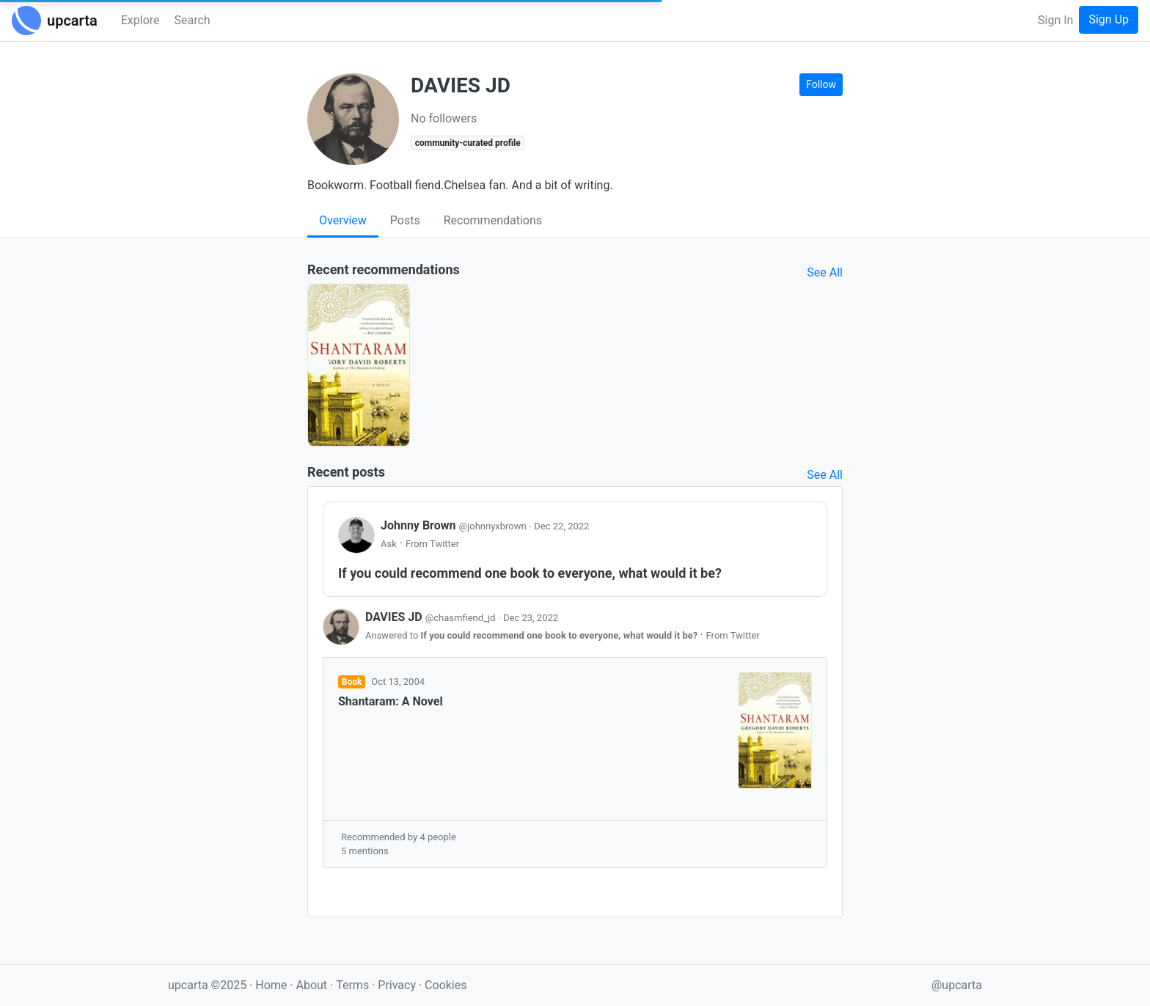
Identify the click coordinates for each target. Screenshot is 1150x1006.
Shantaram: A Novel (390, 701)
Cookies (445, 985)
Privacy (398, 985)
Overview (343, 220)
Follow (821, 84)
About (311, 985)
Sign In (1055, 20)
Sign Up (1108, 19)
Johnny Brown (455, 525)
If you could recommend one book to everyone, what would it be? (560, 635)
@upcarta (956, 985)
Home (271, 985)
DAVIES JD (431, 617)
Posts (405, 220)
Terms (354, 985)
